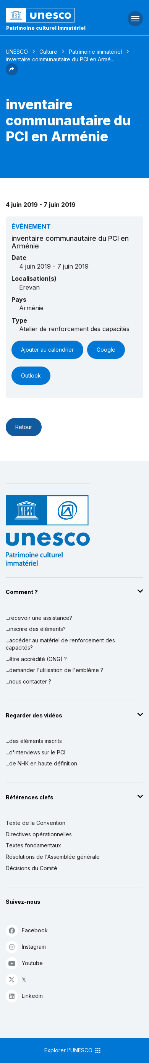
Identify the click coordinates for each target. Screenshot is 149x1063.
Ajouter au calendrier (47, 349)
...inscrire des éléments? (36, 629)
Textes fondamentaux (33, 845)
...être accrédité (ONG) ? (36, 659)
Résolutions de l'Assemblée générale (53, 856)
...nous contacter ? (28, 681)
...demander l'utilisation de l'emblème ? (54, 670)
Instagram (26, 947)
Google (106, 349)
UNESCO (17, 51)
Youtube (24, 963)
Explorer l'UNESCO (73, 1050)
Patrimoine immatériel (95, 51)
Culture (48, 51)
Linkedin (24, 996)
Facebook (27, 930)
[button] (12, 73)
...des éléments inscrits (34, 741)
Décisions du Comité (31, 868)
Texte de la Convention (35, 823)
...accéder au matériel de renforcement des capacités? (60, 644)
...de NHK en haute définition (41, 763)
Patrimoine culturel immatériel (46, 28)
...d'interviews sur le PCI (35, 752)
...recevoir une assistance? (39, 618)
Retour (23, 427)
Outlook (31, 375)
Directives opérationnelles (39, 834)
